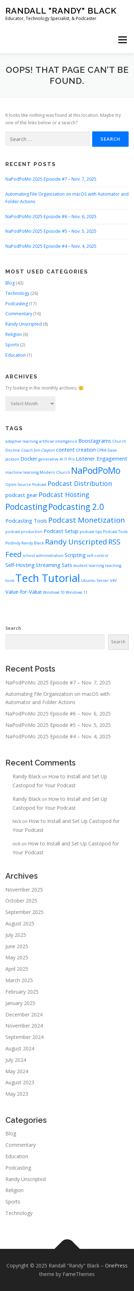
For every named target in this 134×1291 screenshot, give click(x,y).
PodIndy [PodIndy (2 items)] (12, 543)
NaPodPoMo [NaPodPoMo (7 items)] (95, 470)
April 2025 (16, 968)
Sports (12, 345)
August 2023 (19, 1082)
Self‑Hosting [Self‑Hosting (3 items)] (20, 564)
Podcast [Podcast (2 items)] (39, 484)
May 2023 (16, 1093)
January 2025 (20, 1003)
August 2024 (19, 1048)
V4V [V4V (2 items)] (113, 580)
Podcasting (16, 304)
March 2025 (19, 980)
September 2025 (24, 912)
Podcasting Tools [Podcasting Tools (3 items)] (26, 520)
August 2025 (19, 923)
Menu (122, 40)
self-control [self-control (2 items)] (97, 555)
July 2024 (15, 1059)
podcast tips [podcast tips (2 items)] (91, 531)
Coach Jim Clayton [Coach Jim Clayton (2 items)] (38, 450)
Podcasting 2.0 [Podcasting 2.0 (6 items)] (76, 506)
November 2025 (24, 889)
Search (13, 628)
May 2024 (16, 1071)
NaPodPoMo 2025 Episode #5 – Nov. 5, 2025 (50, 231)
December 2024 (24, 1014)
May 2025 (16, 957)
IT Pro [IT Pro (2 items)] (69, 459)
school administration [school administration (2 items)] (43, 555)
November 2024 (24, 1025)
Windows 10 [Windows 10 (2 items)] (54, 592)
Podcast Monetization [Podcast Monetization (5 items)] (86, 520)
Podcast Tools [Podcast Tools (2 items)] (115, 531)
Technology (17, 293)
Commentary (18, 314)
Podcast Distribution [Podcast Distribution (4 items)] (80, 483)
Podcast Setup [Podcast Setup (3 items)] (61, 530)
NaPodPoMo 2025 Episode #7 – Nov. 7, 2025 (50, 179)
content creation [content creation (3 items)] (76, 449)
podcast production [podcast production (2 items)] (24, 531)
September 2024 (24, 1037)
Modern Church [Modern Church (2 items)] (55, 472)
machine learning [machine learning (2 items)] (22, 472)
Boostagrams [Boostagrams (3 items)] (94, 440)
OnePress (116, 1265)
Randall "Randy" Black (60, 10)
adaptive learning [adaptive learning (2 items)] (21, 441)
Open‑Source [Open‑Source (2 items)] (18, 484)
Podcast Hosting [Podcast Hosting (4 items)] (64, 494)
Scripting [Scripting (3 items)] (75, 554)
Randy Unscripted (23, 324)
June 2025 (16, 946)
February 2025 (22, 991)
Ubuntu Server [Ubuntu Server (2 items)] (95, 580)
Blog (10, 283)
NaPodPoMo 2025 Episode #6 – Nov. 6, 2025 (50, 217)
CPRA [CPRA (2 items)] (101, 450)
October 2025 (21, 900)
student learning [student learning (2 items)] (88, 565)
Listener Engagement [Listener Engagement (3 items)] (101, 458)
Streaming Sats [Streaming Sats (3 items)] (54, 564)
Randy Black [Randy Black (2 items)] (32, 543)
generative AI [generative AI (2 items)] (51, 459)
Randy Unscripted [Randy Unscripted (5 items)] (76, 542)
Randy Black (27, 776)
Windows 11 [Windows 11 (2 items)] (77, 592)
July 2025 (15, 934)
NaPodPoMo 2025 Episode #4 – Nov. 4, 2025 (50, 246)
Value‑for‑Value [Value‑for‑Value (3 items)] (23, 591)
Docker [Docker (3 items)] (29, 458)
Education (15, 355)
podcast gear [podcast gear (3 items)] (21, 494)
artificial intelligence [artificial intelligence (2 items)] (58, 441)
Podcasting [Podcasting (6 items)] (26, 506)
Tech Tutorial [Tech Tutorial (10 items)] (47, 578)
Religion (13, 334)
